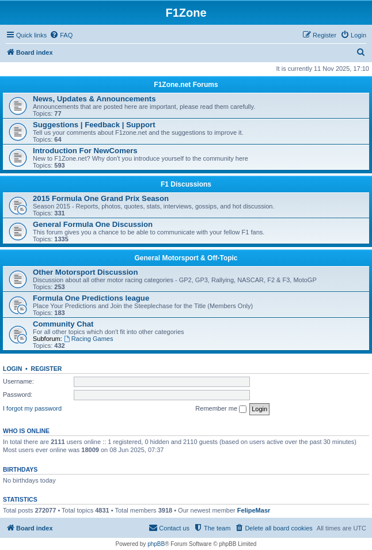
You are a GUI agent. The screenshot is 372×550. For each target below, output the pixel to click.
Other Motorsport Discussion (85, 272)
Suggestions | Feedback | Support (94, 124)
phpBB (156, 544)
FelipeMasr (253, 510)
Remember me (220, 409)
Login (12, 368)
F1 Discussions (186, 184)
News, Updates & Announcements (94, 98)
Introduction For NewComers (85, 150)
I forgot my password (32, 408)
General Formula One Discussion (93, 224)
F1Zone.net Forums (186, 85)
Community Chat (63, 324)
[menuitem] (61, 35)
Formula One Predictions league (91, 298)
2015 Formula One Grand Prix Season (101, 198)
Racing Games (88, 338)
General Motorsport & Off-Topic (185, 258)
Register (46, 368)
